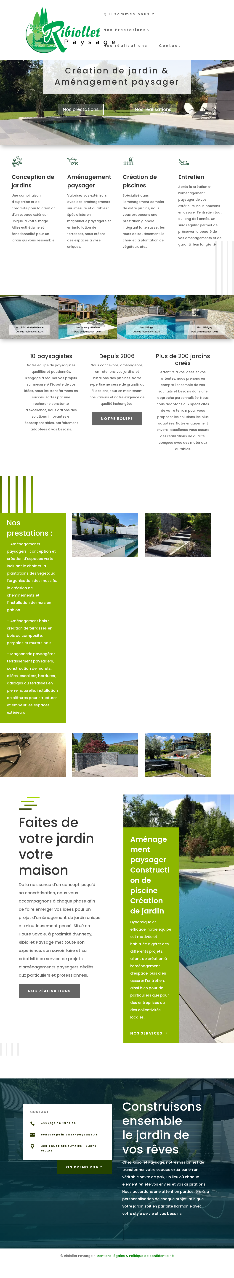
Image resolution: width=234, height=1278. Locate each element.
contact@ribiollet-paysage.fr (69, 1134)
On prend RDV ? (84, 1167)
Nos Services (148, 1033)
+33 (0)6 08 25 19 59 (58, 1123)
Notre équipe (117, 418)
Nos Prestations (125, 30)
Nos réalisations (126, 46)
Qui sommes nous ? (129, 14)
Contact (170, 46)
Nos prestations (81, 109)
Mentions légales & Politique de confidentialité (135, 1256)
